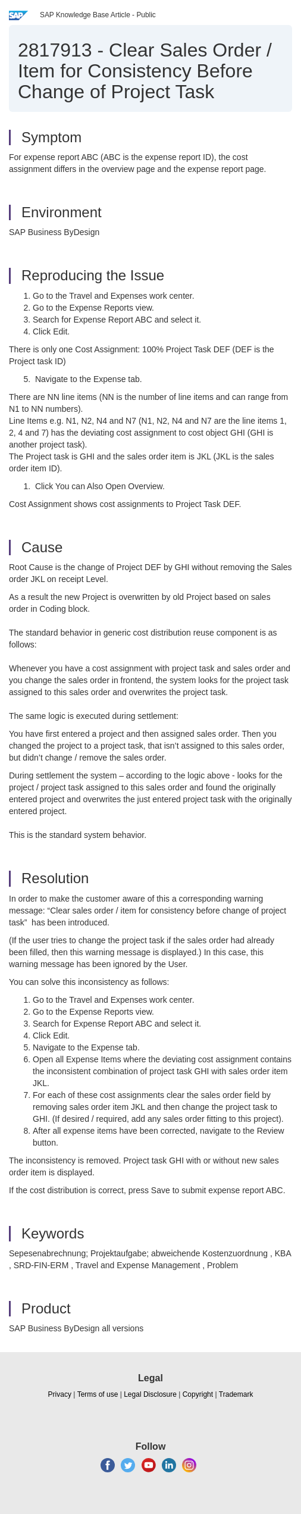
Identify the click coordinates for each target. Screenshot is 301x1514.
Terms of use (97, 1394)
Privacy (59, 1394)
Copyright (198, 1394)
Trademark (236, 1394)
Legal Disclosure (150, 1394)
